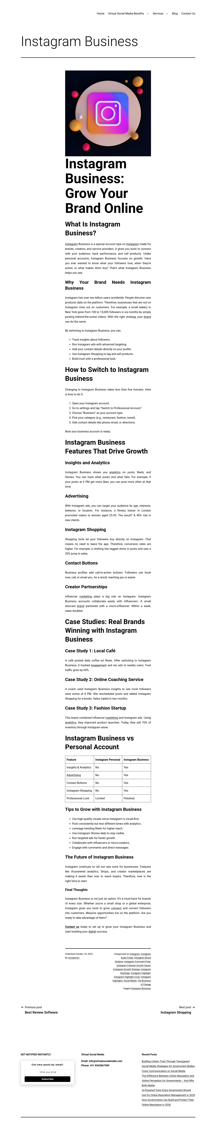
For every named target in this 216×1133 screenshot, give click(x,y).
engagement (99, 665)
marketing (85, 596)
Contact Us (188, 13)
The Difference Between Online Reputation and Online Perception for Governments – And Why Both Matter (168, 1080)
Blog (175, 13)
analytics (114, 472)
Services (158, 13)
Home (100, 13)
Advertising (74, 775)
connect (116, 908)
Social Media (130, 980)
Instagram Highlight (140, 973)
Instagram (71, 244)
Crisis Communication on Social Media (163, 1071)
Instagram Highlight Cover (127, 977)
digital (92, 931)
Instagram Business (141, 988)
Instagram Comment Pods (137, 961)
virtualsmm (73, 957)
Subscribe (48, 1079)
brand (147, 316)
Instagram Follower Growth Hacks (133, 965)
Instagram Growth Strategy (126, 969)
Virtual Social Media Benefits (126, 13)
